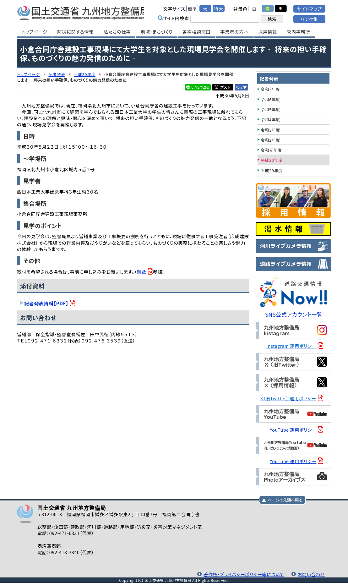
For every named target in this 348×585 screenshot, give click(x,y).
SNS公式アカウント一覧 (294, 314)
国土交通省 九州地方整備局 (83, 12)
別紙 (141, 271)
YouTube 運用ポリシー (293, 429)
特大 (218, 8)
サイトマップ (309, 8)
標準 (192, 8)
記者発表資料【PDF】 (46, 303)
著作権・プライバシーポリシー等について (242, 573)
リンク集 (309, 19)
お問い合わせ (311, 573)
